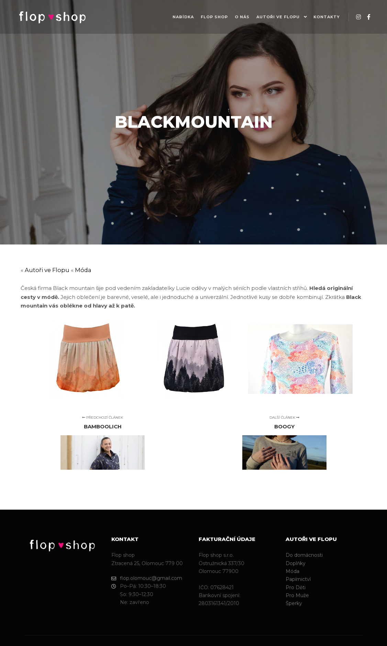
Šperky (294, 603)
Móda (83, 270)
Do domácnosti (304, 555)
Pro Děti (296, 587)
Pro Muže (297, 595)
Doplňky (296, 563)
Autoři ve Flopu (47, 270)
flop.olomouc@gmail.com (146, 578)
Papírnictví (298, 579)
